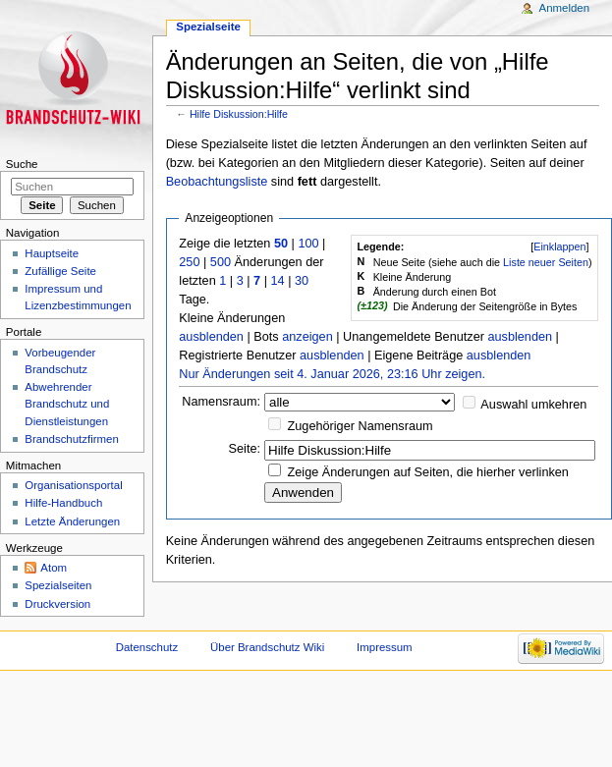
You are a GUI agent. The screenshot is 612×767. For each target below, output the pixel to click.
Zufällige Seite (60, 271)
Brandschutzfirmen (71, 439)
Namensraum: (221, 402)
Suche (22, 164)
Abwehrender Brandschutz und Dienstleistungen (67, 403)
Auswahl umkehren (533, 404)
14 (277, 281)
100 (308, 243)
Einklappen (559, 246)
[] (559, 246)
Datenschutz (147, 647)
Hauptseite (52, 253)
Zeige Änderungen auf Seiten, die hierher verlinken (428, 472)
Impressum (385, 647)
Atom (53, 568)
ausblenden (211, 337)
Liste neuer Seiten (545, 262)
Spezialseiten (58, 585)
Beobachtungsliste (217, 182)
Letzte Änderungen (72, 521)
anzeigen (307, 337)
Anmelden (564, 8)
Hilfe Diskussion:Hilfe (239, 114)
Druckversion (57, 604)
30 (301, 281)
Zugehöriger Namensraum (360, 426)
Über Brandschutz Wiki (267, 647)
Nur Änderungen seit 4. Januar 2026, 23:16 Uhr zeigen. (332, 374)
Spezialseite (208, 26)
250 (189, 262)
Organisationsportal (73, 485)
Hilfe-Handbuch (63, 503)
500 (220, 262)
